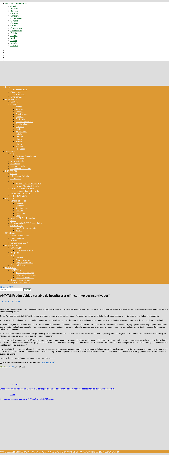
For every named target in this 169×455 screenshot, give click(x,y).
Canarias (14, 13)
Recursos (20, 158)
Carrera (13, 173)
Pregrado (14, 252)
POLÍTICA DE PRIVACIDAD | (27, 451)
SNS (12, 153)
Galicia (13, 33)
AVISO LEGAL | (7, 451)
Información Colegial (19, 176)
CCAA (13, 104)
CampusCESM (16, 247)
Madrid (13, 38)
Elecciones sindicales (19, 235)
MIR (12, 255)
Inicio (7, 87)
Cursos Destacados (24, 250)
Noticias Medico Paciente (27, 191)
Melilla (13, 40)
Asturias (14, 8)
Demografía (15, 178)
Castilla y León (22, 124)
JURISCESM (16, 270)
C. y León (14, 20)
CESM (17, 301)
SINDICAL (10, 233)
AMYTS (12, 367)
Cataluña (14, 23)
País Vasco (20, 148)
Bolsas (13, 220)
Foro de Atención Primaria (27, 186)
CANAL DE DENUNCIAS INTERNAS (82, 451)
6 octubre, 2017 (7, 301)
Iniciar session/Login (25, 272)
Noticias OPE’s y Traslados (22, 218)
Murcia (13, 43)
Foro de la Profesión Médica (28, 183)
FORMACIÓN (11, 245)
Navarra (14, 45)
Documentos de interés (20, 280)
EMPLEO (9, 198)
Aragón (13, 6)
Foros (13, 181)
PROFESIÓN (11, 171)
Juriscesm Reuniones (25, 277)
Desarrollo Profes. (18, 265)
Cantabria (14, 15)
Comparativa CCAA (19, 243)
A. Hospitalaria (17, 161)
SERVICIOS (10, 267)
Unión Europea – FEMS (20, 168)
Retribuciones (22, 208)
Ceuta (13, 25)
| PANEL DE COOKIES (109, 451)
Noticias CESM (12, 99)
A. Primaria (15, 163)
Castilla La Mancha (24, 121)
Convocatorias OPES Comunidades (26, 223)
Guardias (20, 205)
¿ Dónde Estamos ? (18, 89)
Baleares (14, 11)
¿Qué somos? (16, 92)
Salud (18, 215)
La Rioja (13, 35)
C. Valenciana (16, 28)
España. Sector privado (26, 228)
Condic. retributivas (24, 262)
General (19, 203)
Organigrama (16, 96)
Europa (19, 230)
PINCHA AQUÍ (48, 362)
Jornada (19, 210)
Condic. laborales (18, 200)
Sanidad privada (17, 166)
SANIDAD (10, 151)
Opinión (14, 101)
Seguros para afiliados (20, 282)
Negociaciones (17, 238)
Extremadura (16, 30)
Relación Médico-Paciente (22, 188)
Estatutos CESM (17, 94)
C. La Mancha (16, 18)
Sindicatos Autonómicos (16, 3)
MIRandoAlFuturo (18, 195)
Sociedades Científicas (20, 193)
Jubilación (20, 213)
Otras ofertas (16, 225)
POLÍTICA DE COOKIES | (53, 451)
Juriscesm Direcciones (26, 275)
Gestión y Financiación (26, 156)
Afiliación (14, 240)
